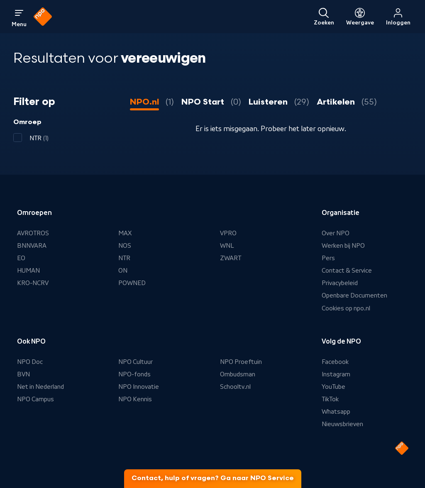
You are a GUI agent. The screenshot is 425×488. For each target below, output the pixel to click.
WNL (227, 245)
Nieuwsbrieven (342, 424)
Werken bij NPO (343, 245)
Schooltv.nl (235, 386)
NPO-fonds (134, 374)
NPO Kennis (135, 399)
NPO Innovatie (138, 386)
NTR (124, 258)
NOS (124, 245)
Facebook (335, 362)
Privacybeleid (340, 283)
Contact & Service (347, 270)
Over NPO (335, 233)
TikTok (330, 399)
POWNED (132, 283)
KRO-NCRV (33, 283)
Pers (328, 258)
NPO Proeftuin (241, 362)
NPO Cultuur (135, 362)
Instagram (336, 374)
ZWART (230, 258)
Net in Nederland (40, 386)
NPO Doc (30, 362)
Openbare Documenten (354, 295)
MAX (125, 233)
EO (21, 258)
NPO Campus (35, 399)
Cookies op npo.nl (346, 308)
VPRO (228, 233)
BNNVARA (31, 245)
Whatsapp (336, 411)
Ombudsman (237, 374)
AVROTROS (33, 233)
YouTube (333, 386)
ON (122, 270)
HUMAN (28, 270)
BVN (23, 374)
